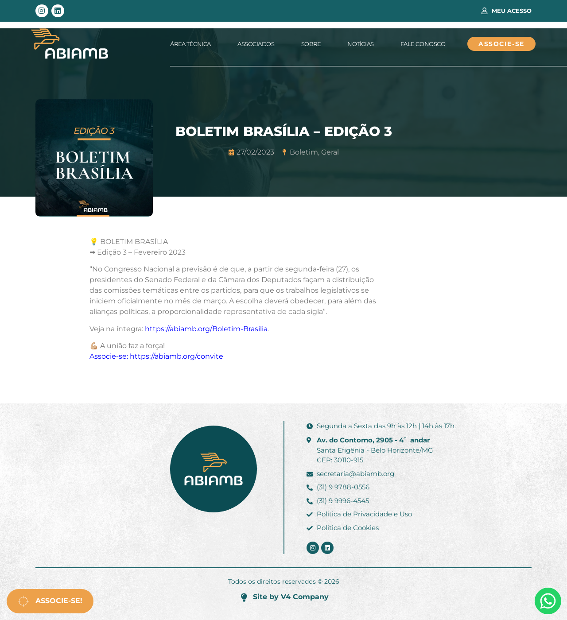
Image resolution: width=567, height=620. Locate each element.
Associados (256, 43)
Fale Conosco (423, 43)
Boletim (304, 152)
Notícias (360, 43)
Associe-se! (50, 601)
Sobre (311, 43)
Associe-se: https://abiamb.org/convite (156, 356)
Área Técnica (190, 43)
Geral (330, 152)
